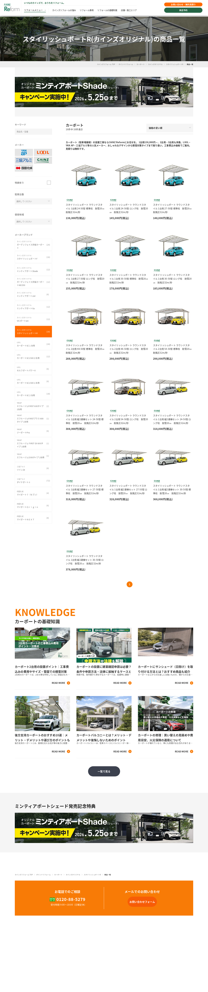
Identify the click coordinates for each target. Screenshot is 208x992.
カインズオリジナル (155, 64)
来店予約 (182, 11)
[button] (104, 92)
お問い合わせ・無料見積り (182, 5)
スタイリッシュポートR (174, 64)
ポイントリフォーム (126, 64)
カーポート (141, 64)
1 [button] (129, 584)
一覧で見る (104, 771)
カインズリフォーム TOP (106, 64)
